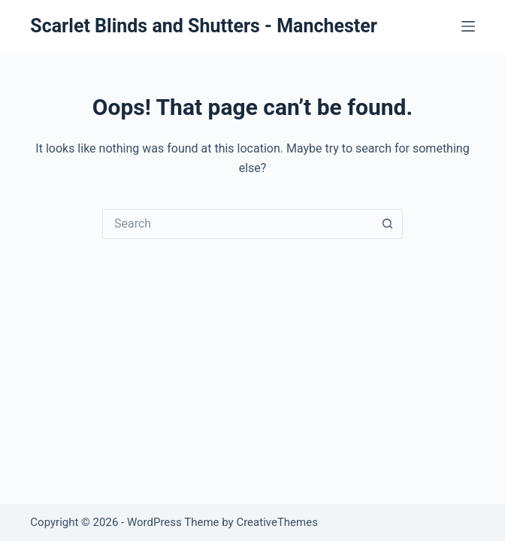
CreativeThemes (277, 522)
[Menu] (468, 26)
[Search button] (388, 224)
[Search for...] (237, 224)
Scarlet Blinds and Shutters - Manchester (203, 26)
